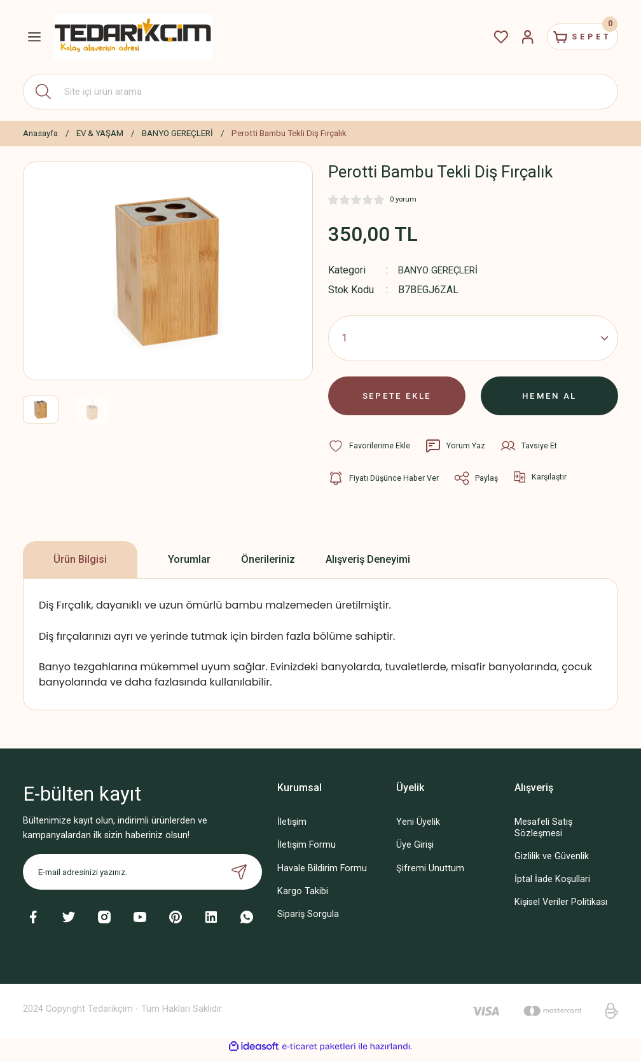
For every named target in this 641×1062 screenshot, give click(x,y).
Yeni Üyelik (418, 829)
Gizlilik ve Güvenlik (551, 862)
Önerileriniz (268, 566)
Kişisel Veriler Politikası (560, 909)
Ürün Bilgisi (80, 566)
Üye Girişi (415, 851)
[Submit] (239, 879)
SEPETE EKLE (397, 399)
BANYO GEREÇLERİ (441, 270)
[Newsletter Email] (142, 879)
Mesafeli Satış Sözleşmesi (543, 834)
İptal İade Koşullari (552, 886)
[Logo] (132, 36)
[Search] (320, 91)
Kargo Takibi (302, 897)
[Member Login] (513, 37)
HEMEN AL (550, 399)
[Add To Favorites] (369, 452)
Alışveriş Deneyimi (368, 566)
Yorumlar (189, 566)
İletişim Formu (306, 851)
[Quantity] (473, 338)
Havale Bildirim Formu (322, 874)
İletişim (292, 829)
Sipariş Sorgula (308, 920)
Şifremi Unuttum (430, 874)
